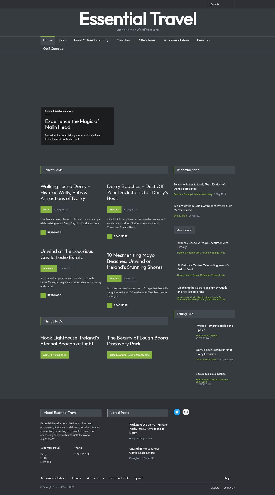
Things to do (59, 355)
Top (227, 478)
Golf (176, 215)
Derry (46, 209)
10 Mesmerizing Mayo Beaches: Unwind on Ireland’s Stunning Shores (135, 261)
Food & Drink (203, 335)
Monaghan (48, 268)
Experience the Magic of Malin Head (72, 124)
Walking (145, 355)
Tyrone (214, 335)
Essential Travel (137, 18)
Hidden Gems (192, 275)
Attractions (146, 40)
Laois (204, 382)
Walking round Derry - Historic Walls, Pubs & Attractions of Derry (148, 429)
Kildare (183, 215)
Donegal (49, 111)
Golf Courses (53, 48)
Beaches (203, 40)
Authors (215, 487)
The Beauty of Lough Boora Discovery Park (137, 340)
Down (180, 275)
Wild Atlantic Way (64, 111)
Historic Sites (204, 297)
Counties (123, 40)
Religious (205, 275)
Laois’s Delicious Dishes (211, 374)
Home (47, 40)
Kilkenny (206, 252)
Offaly (137, 355)
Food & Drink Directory (91, 40)
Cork (192, 297)
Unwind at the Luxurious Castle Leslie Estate (67, 254)
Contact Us (229, 487)
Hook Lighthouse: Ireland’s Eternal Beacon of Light (70, 340)
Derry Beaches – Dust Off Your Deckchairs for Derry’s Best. (137, 192)
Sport (62, 40)
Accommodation (176, 40)
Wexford (47, 355)
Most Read (184, 230)
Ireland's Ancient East (121, 355)
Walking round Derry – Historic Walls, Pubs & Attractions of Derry (66, 192)
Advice (76, 478)
